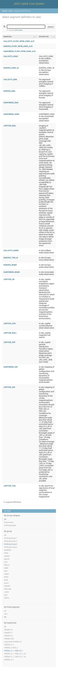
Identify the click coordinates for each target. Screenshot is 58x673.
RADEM (7, 586)
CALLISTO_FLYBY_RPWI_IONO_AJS (18, 41)
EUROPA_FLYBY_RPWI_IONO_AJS (18, 46)
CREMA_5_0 (8, 645)
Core (11, 11)
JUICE (6, 592)
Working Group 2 (10, 541)
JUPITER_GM (9, 387)
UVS (5, 562)
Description (44, 37)
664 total (18, 30)
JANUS (7, 556)
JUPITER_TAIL (9, 486)
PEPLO (6, 565)
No (5, 617)
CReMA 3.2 (8, 636)
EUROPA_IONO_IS (11, 68)
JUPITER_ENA (9, 126)
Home (4, 11)
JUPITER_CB (8, 279)
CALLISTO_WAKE (11, 250)
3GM (6, 580)
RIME (6, 568)
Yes (5, 614)
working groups (10, 525)
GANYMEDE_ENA (10, 102)
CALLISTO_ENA (10, 79)
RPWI (6, 577)
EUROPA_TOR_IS (10, 258)
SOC (6, 595)
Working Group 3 (10, 544)
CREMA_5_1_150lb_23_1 (13, 651)
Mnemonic (7, 37)
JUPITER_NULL (10, 333)
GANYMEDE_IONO (11, 114)
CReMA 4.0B (9, 639)
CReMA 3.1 (8, 633)
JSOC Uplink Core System (29, 3)
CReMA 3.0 (8, 630)
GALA (6, 583)
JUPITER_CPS (9, 323)
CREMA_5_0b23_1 (11, 648)
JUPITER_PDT (9, 342)
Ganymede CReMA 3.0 (12, 642)
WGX (6, 553)
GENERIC (7, 550)
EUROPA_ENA (9, 91)
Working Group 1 (10, 538)
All (5, 519)
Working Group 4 (10, 547)
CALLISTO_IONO (10, 56)
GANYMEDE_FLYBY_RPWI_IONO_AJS (19, 51)
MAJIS (6, 559)
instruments (8, 522)
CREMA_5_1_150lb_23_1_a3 (15, 654)
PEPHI (6, 598)
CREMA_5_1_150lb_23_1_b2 (15, 657)
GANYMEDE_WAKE (11, 272)
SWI (5, 571)
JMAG (6, 574)
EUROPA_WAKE (10, 265)
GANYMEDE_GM (10, 367)
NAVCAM (7, 589)
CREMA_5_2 (8, 660)
